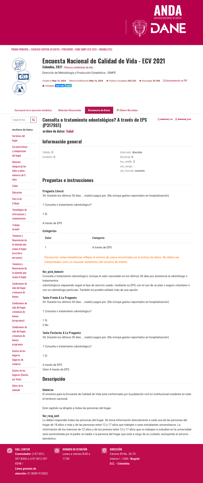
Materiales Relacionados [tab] (70, 110)
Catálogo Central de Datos (45, 49)
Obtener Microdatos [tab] (127, 110)
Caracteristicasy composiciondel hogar (20, 151)
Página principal (20, 49)
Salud (15, 186)
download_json (183, 119)
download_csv (165, 119)
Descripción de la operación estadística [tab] (33, 110)
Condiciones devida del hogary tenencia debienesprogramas (19, 335)
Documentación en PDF (175, 80)
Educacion (17, 192)
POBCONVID (67, 49)
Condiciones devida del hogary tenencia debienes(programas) (19, 312)
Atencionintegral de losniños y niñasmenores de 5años (19, 170)
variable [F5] (105, 49)
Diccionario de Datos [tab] (99, 110)
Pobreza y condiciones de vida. (78, 67)
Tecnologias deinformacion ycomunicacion (19, 214)
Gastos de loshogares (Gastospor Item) (20, 375)
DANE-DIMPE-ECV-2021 (86, 49)
